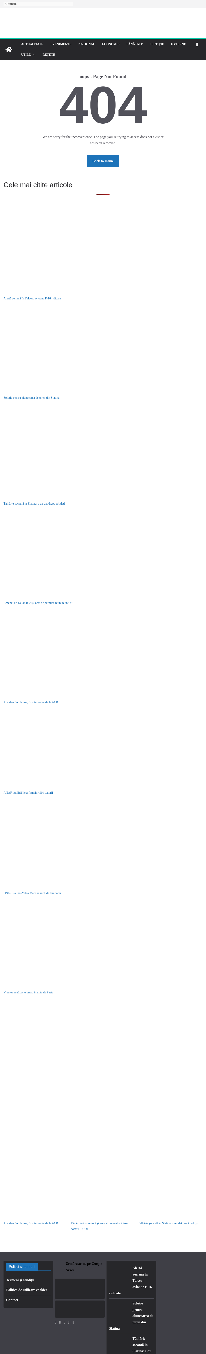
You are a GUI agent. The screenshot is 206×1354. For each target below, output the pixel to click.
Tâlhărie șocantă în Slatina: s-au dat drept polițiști (34, 503)
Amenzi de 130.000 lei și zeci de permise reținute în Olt (38, 603)
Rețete (49, 54)
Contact (12, 1300)
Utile (26, 54)
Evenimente (61, 44)
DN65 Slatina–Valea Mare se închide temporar (32, 893)
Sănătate (135, 44)
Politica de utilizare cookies (26, 1290)
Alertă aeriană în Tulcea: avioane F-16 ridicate (32, 298)
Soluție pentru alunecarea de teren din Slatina (31, 397)
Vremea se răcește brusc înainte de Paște (28, 992)
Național (86, 44)
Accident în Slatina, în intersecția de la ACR (31, 702)
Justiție (157, 44)
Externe (178, 44)
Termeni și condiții (20, 1280)
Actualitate (32, 44)
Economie (111, 44)
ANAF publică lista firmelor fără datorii (28, 792)
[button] (33, 55)
